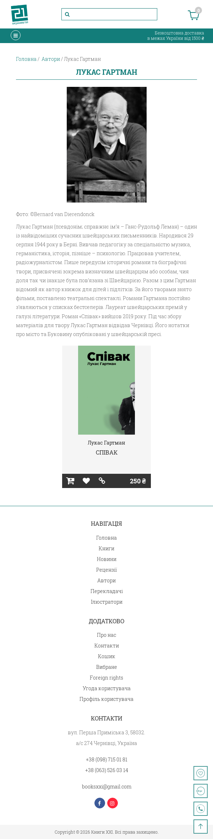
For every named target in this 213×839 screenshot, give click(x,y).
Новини (106, 559)
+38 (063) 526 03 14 (106, 770)
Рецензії (106, 569)
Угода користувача (107, 688)
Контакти (106, 645)
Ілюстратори (106, 601)
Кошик (106, 656)
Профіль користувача (106, 699)
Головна (106, 537)
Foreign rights (106, 677)
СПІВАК (107, 452)
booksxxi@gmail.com (106, 786)
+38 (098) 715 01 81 (106, 759)
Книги (106, 548)
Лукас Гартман (106, 442)
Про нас (106, 634)
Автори (106, 580)
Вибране (106, 667)
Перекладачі (107, 591)
